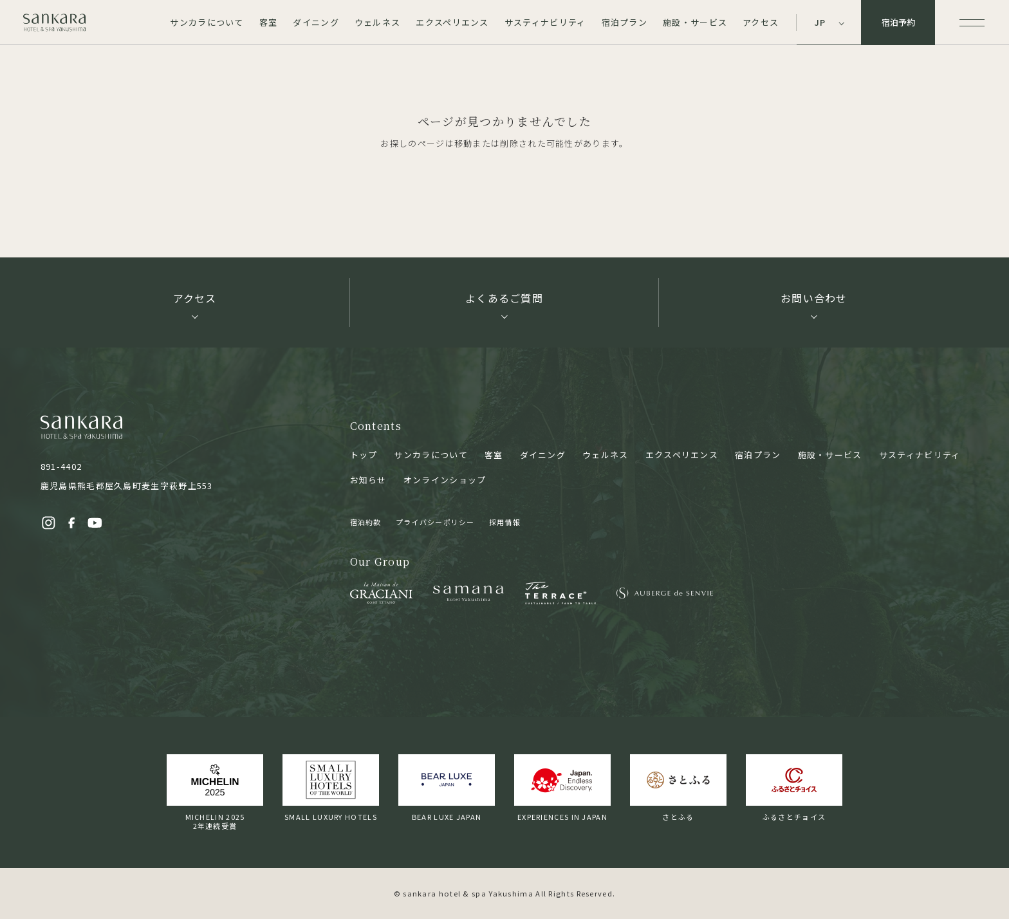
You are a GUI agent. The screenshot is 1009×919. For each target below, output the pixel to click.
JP (820, 22)
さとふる (678, 788)
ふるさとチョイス (794, 788)
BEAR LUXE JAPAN (446, 788)
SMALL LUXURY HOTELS (330, 788)
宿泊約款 (366, 522)
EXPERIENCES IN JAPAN (562, 788)
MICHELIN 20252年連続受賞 (215, 792)
